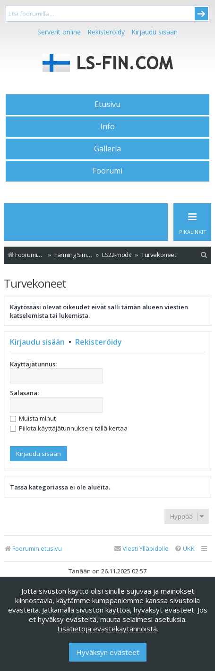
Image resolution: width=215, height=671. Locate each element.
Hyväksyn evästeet (107, 652)
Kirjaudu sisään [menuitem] (154, 31)
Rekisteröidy (106, 31)
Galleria (107, 148)
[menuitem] (204, 255)
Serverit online (59, 31)
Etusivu (107, 104)
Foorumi (107, 171)
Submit (201, 13)
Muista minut (33, 418)
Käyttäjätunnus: (33, 364)
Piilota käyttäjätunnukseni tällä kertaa (69, 428)
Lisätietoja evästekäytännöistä (107, 628)
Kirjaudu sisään (37, 342)
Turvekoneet (35, 283)
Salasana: (24, 393)
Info (107, 126)
